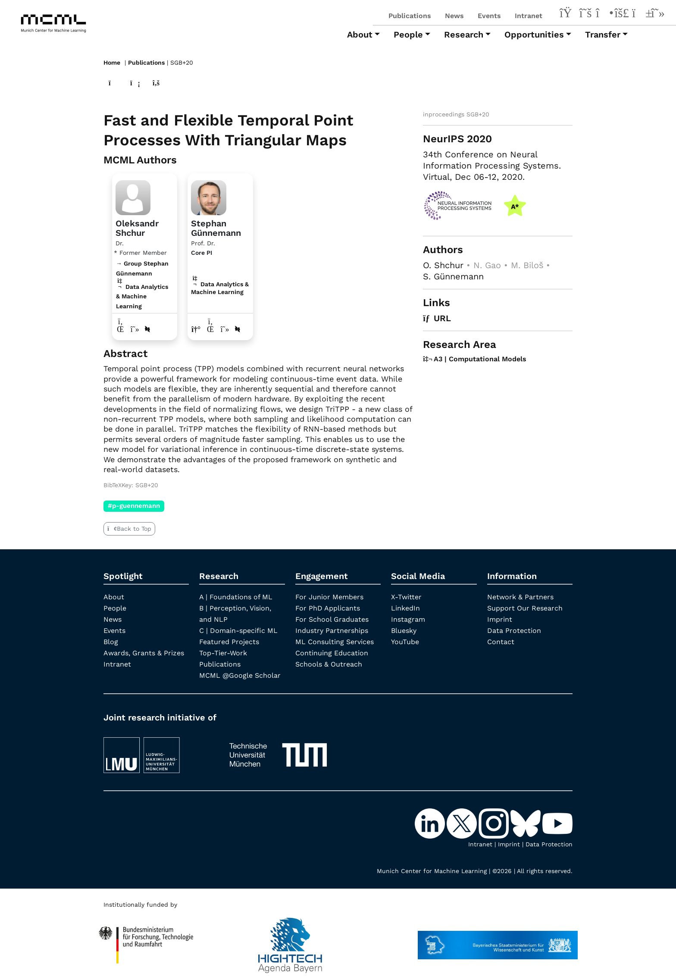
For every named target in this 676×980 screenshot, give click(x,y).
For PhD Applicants (327, 608)
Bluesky (403, 630)
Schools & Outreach (328, 664)
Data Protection (514, 630)
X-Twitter (406, 597)
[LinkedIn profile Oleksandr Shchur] (120, 329)
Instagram (408, 619)
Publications (409, 16)
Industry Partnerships (331, 630)
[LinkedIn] (567, 14)
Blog (110, 642)
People (114, 608)
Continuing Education (331, 653)
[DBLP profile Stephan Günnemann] (238, 329)
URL (437, 318)
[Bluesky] (621, 14)
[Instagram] (603, 14)
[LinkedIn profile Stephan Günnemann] (211, 329)
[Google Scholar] (658, 14)
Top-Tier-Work (223, 653)
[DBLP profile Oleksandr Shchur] (147, 329)
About (113, 597)
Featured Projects (229, 642)
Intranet (528, 16)
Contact (500, 642)
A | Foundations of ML (235, 597)
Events (489, 16)
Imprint (499, 619)
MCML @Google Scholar (240, 675)
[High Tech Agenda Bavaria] (146, 941)
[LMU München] (158, 751)
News (454, 16)
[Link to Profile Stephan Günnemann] (208, 197)
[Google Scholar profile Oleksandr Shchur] (135, 329)
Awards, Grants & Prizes (143, 653)
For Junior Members (329, 597)
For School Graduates (332, 619)
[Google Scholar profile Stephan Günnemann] (225, 329)
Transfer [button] (602, 34)
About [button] (359, 34)
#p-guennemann (134, 506)
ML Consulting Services (334, 642)
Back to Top (129, 528)
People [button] (408, 34)
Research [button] (463, 34)
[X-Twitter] (585, 14)
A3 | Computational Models (474, 359)
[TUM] (278, 751)
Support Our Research (525, 608)
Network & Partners (520, 597)
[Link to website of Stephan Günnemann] (196, 329)
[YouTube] (640, 14)
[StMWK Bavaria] (498, 941)
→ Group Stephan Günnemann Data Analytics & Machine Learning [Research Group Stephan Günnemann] (142, 285)
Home (111, 62)
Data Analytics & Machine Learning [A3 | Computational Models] (220, 288)
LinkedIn (405, 608)
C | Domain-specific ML (238, 630)
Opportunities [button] (534, 34)
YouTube (405, 642)
